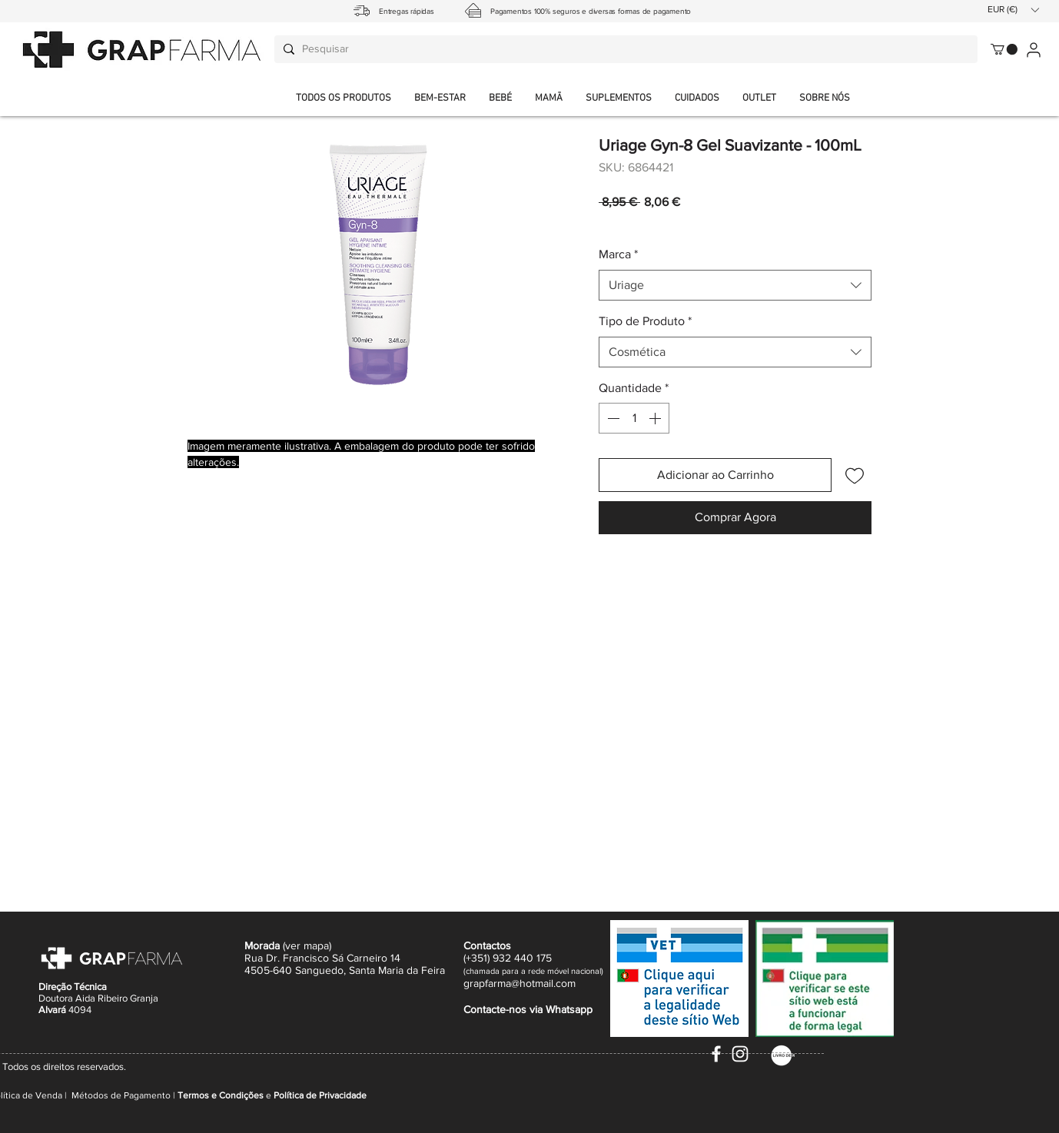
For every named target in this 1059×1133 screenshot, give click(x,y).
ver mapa (307, 945)
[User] (1033, 49)
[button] (824, 98)
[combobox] (735, 285)
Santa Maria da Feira (397, 970)
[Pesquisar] (623, 49)
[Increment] (656, 418)
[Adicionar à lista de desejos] (854, 475)
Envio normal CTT (687, 223)
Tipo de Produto (645, 320)
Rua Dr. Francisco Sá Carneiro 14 (322, 958)
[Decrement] (611, 418)
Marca (618, 254)
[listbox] (1013, 9)
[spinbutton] (634, 418)
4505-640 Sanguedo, (296, 970)
